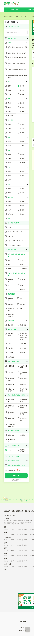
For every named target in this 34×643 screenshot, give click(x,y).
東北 (22, 16)
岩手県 (27, 16)
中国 (5, 553)
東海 (5, 543)
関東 (5, 532)
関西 (5, 548)
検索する (16, 475)
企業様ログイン (22, 630)
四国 (5, 559)
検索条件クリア (16, 480)
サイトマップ (22, 627)
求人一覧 (14, 9)
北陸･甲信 (7, 537)
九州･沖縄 (7, 564)
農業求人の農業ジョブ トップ (11, 16)
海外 (5, 569)
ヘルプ (20, 624)
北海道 (6, 518)
